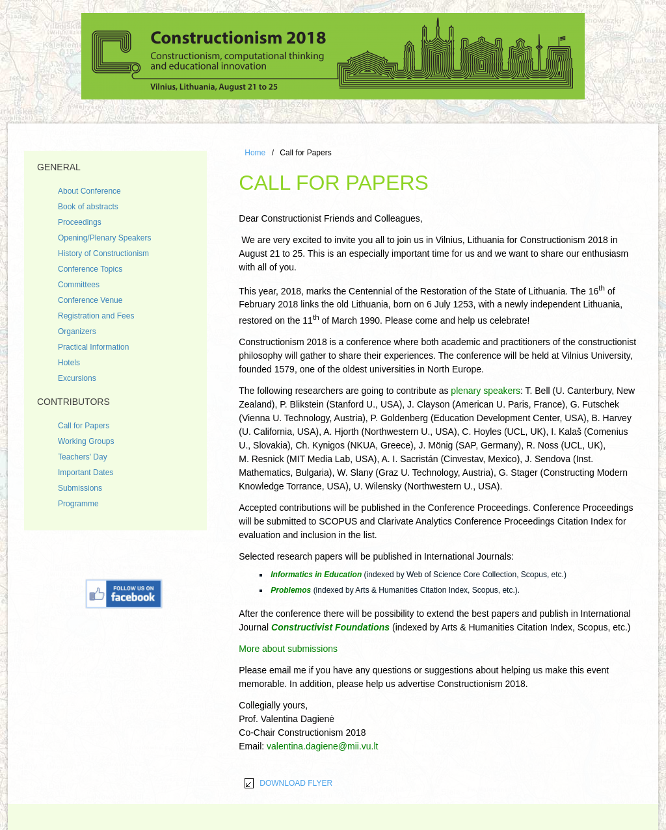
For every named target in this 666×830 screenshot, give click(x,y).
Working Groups (86, 441)
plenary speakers (485, 390)
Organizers (77, 331)
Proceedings (79, 222)
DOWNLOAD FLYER (296, 783)
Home (255, 152)
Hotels (69, 362)
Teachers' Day (82, 456)
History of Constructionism (103, 253)
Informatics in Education (316, 574)
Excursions (77, 378)
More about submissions (288, 648)
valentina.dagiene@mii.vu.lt (322, 746)
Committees (79, 284)
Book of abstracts (88, 206)
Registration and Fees (96, 315)
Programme (78, 503)
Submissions (80, 488)
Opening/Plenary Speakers (104, 237)
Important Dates (85, 472)
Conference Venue (90, 300)
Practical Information (93, 347)
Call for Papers (83, 425)
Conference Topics (90, 269)
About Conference (89, 191)
